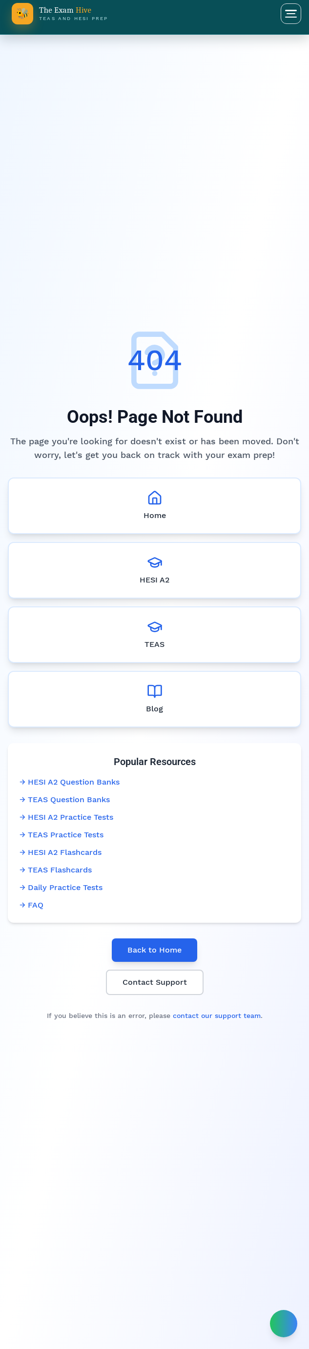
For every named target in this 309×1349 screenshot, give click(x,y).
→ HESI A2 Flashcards (61, 852)
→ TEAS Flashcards (56, 869)
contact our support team (217, 1015)
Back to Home (154, 950)
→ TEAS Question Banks (65, 799)
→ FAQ (31, 905)
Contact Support (155, 982)
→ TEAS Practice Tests (61, 834)
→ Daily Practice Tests (61, 887)
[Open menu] (291, 13)
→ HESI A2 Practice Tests (66, 817)
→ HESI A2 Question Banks (70, 782)
